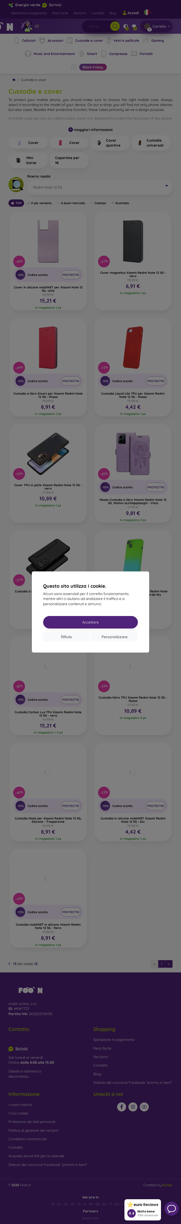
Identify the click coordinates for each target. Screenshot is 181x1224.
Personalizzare (115, 636)
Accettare (90, 622)
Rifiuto (66, 636)
